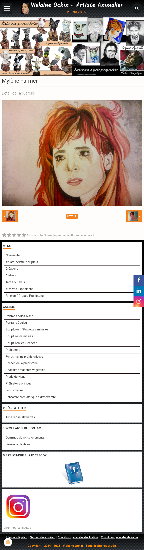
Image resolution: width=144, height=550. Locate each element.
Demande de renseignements (25, 437)
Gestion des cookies (42, 537)
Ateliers (11, 275)
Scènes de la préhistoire (22, 363)
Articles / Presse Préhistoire (25, 296)
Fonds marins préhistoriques (24, 356)
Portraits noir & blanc (19, 316)
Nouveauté (13, 255)
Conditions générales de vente (119, 537)
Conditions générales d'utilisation (78, 537)
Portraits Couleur (17, 322)
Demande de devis (18, 444)
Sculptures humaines (19, 336)
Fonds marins (14, 390)
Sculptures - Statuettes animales (27, 329)
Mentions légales (16, 537)
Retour (72, 216)
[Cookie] (8, 542)
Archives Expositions (19, 289)
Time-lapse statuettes (20, 417)
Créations (12, 268)
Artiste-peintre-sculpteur (22, 262)
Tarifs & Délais (15, 282)
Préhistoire (13, 350)
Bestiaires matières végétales (25, 370)
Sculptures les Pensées (21, 343)
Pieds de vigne (16, 376)
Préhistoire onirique (19, 383)
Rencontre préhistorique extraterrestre (31, 397)
